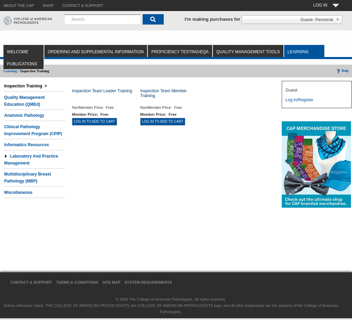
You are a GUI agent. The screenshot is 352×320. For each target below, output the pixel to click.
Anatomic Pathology (24, 115)
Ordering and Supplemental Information (96, 51)
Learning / (11, 71)
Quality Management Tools (248, 51)
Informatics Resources (26, 144)
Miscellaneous (18, 192)
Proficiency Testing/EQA (180, 51)
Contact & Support (31, 282)
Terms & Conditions (77, 282)
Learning (298, 51)
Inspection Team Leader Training (102, 90)
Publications (22, 64)
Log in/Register (300, 99)
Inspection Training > (25, 86)
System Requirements (148, 282)
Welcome (17, 51)
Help (342, 71)
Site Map (111, 282)
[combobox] (102, 19)
